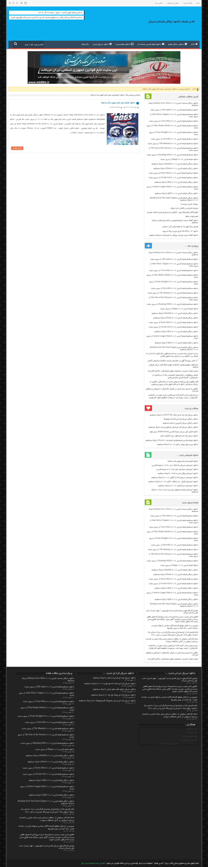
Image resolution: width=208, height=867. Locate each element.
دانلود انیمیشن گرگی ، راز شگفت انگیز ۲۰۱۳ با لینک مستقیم (173, 482)
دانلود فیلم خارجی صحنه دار (150, 44)
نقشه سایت (187, 3)
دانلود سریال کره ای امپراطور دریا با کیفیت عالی (179, 436)
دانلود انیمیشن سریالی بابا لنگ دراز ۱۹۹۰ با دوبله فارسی (175, 465)
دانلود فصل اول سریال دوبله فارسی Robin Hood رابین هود (174, 432)
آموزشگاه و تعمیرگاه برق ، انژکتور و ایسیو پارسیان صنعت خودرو (172, 212)
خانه (198, 3)
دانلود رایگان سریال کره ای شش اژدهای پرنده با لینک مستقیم (173, 427)
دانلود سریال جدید (102, 44)
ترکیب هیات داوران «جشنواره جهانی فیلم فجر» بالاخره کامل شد (173, 371)
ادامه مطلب (17, 148)
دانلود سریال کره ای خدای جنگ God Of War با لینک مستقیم (174, 415)
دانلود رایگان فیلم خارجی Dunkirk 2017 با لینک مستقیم (175, 164)
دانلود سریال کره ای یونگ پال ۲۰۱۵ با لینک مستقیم (113, 695)
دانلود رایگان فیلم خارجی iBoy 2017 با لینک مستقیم (176, 182)
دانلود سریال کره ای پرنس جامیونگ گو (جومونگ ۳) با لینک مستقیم (107, 701)
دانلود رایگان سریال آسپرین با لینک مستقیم (180, 423)
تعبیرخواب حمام (192, 216)
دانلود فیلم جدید (124, 44)
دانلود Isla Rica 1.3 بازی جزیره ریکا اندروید (180, 231)
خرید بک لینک (192, 729)
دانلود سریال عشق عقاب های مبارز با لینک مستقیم (114, 689)
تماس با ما (159, 3)
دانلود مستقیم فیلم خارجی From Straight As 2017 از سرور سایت (46, 716)
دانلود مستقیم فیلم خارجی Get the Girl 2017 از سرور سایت (173, 178)
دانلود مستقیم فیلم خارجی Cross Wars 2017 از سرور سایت (173, 121)
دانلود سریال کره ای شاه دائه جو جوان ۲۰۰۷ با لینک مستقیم (110, 684)
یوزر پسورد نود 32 (190, 736)
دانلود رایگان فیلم (177, 44)
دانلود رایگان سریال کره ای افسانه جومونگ (180, 419)
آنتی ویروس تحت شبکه (168, 744)
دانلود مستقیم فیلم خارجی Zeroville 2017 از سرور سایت (174, 139)
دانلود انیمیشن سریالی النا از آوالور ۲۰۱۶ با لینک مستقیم (175, 478)
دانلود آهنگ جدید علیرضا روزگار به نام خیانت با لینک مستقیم (173, 235)
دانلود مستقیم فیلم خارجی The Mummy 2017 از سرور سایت (173, 144)
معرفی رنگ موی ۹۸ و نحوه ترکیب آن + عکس (180, 227)
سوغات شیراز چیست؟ (189, 204)
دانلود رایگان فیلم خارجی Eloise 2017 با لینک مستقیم (176, 168)
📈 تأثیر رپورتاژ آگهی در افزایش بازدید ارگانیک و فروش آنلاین (173, 361)
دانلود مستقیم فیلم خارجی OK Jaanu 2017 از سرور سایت (174, 110)
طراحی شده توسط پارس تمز (92, 863)
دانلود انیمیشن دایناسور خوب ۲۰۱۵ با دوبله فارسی (177, 469)
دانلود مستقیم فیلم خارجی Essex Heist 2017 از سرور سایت (173, 173)
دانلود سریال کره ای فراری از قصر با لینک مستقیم (114, 678)
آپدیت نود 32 (192, 732)
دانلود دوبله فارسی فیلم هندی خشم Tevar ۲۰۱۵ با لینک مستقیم (172, 440)
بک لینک (85, 44)
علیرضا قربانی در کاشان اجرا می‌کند (184, 208)
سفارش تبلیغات (173, 3)
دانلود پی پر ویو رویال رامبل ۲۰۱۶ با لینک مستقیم (177, 444)
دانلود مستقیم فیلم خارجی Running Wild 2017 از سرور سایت (172, 155)
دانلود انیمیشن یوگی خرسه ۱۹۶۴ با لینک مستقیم (178, 473)
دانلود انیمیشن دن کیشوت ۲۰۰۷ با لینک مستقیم (178, 486)
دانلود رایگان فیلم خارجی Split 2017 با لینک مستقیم (176, 193)
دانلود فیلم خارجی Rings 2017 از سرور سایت (179, 159)
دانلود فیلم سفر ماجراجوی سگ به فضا (118, 103)
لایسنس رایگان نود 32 (188, 740)
